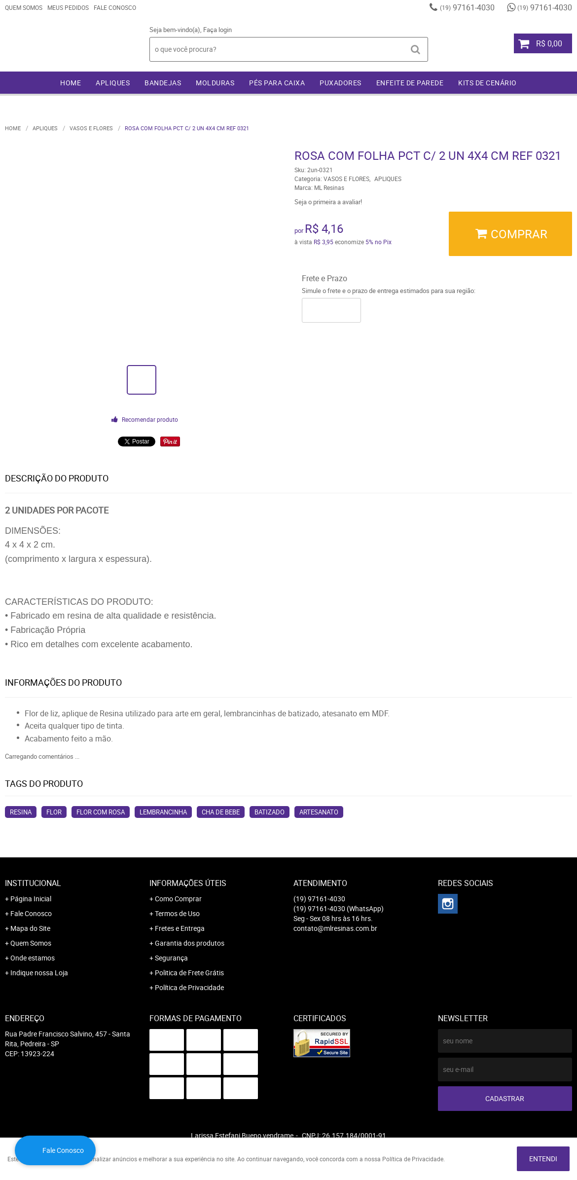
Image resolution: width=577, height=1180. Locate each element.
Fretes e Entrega (180, 928)
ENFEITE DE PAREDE (410, 82)
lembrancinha (163, 812)
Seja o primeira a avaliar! (328, 201)
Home (70, 82)
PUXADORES (340, 82)
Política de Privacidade (189, 987)
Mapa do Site (30, 928)
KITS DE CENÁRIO (487, 82)
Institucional (33, 883)
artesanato (318, 812)
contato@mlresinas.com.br (335, 928)
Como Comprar (178, 898)
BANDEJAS (162, 82)
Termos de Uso (177, 913)
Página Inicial (30, 898)
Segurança (171, 957)
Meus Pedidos (68, 7)
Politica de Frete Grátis (189, 972)
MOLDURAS (215, 82)
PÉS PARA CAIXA (277, 82)
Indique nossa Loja (39, 972)
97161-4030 (467, 7)
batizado (269, 812)
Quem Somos (23, 7)
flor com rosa (100, 812)
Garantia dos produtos (189, 943)
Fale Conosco (115, 7)
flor (54, 812)
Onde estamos (32, 957)
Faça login (217, 29)
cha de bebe (221, 812)
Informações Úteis (187, 883)
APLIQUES (113, 82)
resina (21, 812)
